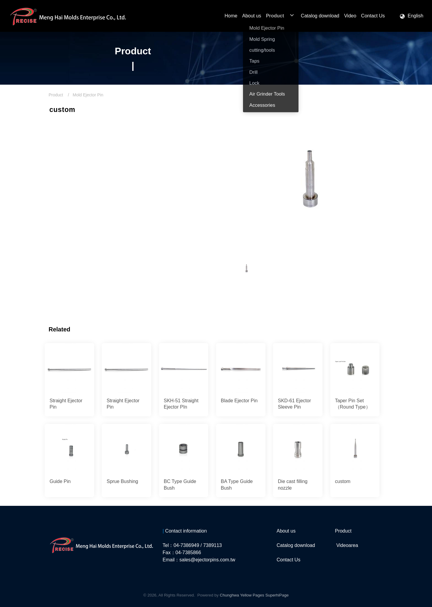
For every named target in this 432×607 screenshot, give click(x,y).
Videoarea (347, 545)
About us (286, 530)
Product (56, 94)
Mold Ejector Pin (88, 94)
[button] (411, 16)
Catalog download (296, 545)
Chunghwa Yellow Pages (242, 595)
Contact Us (288, 559)
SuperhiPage (277, 595)
